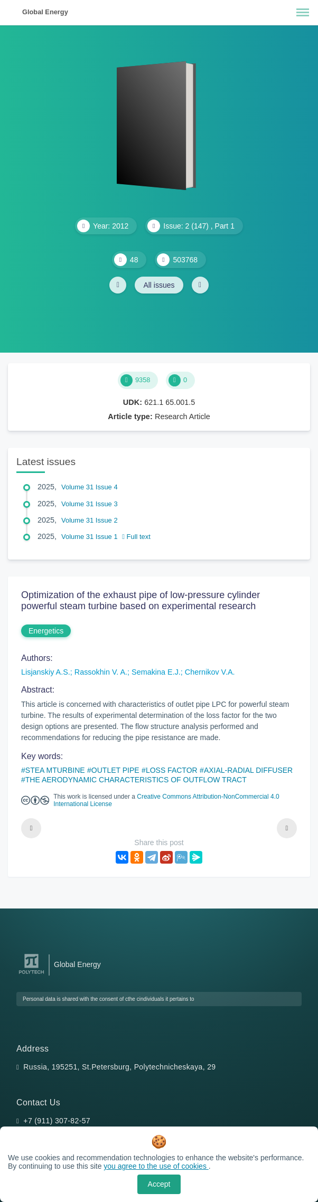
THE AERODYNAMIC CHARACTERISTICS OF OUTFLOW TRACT (136, 779)
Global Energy (45, 12)
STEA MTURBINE (55, 770)
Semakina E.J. (156, 672)
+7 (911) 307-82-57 (56, 1120)
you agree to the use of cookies (156, 1166)
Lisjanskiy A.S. (45, 672)
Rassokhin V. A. (100, 672)
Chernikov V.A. (210, 672)
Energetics (46, 631)
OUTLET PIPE (115, 770)
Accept (159, 1184)
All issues (158, 285)
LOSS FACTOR (172, 770)
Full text (136, 537)
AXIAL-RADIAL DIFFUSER (248, 770)
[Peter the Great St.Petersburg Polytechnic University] (31, 974)
